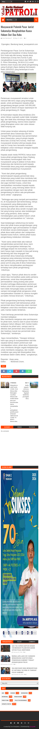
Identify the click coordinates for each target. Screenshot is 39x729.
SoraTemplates (15, 726)
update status (6, 704)
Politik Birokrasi (21, 700)
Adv (3, 693)
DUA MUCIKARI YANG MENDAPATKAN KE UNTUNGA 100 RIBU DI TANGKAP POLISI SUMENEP (24, 670)
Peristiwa (5, 700)
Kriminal (5, 696)
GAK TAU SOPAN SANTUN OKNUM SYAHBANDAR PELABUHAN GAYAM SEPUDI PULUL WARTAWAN (23, 648)
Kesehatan (24, 693)
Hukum (13, 693)
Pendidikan (18, 696)
